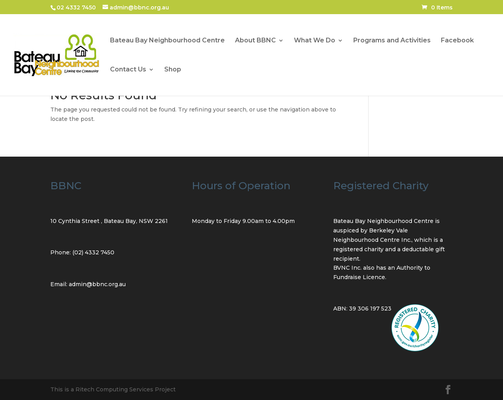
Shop (172, 70)
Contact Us (128, 70)
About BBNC (255, 41)
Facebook (457, 41)
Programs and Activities (392, 41)
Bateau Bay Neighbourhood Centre (167, 41)
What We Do (314, 41)
